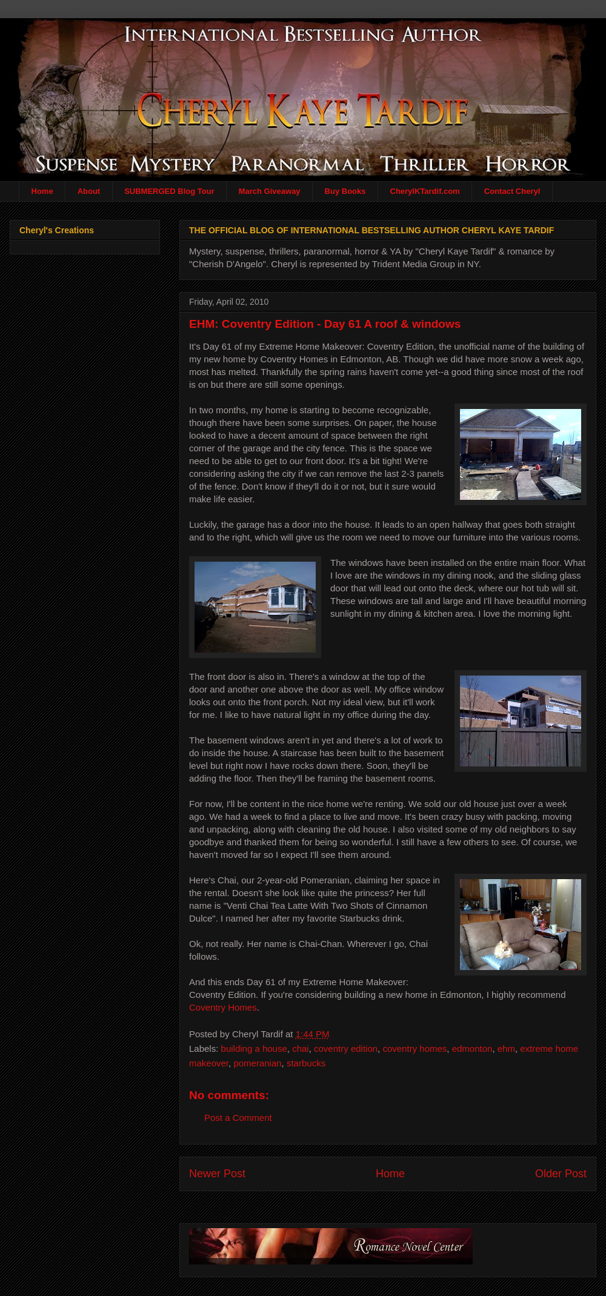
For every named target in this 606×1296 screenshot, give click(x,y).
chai (300, 1048)
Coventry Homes (223, 1007)
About (89, 191)
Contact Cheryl (512, 191)
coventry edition (346, 1048)
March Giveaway (270, 191)
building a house (254, 1048)
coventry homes (414, 1048)
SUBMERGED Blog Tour (169, 191)
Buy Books (345, 191)
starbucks (306, 1063)
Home (42, 191)
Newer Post (217, 1174)
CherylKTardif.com (425, 191)
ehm (506, 1048)
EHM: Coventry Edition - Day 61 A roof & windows (325, 323)
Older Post (561, 1174)
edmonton (472, 1048)
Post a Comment (238, 1117)
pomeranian (257, 1063)
